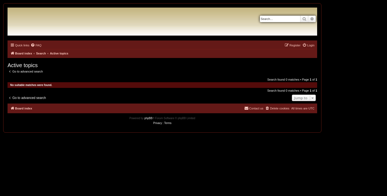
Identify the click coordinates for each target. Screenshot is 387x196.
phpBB (148, 118)
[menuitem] (36, 45)
